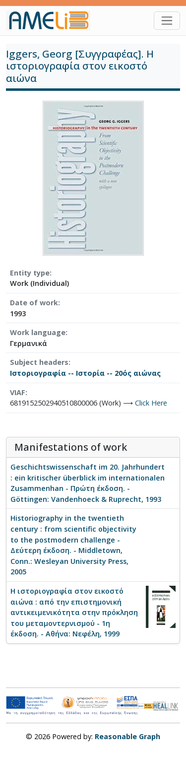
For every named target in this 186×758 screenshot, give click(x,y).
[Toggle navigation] (167, 20)
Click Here (151, 403)
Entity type (30, 272)
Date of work (34, 302)
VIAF (17, 392)
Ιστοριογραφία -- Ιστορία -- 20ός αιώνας (85, 373)
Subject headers (39, 362)
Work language (37, 332)
